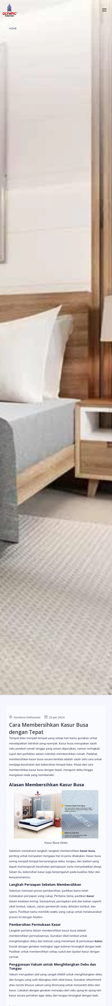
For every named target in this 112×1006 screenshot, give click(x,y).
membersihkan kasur (22, 759)
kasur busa (36, 770)
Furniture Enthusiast (27, 717)
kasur (90, 896)
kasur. (99, 941)
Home (13, 28)
